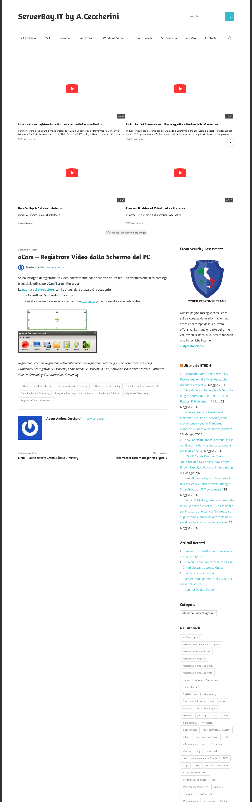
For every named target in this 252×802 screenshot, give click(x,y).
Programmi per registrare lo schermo (74, 354)
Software (169, 38)
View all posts (95, 379)
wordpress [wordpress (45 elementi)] (209, 761)
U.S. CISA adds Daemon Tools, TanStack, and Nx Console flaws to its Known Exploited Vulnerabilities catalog (206, 422)
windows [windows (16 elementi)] (218, 747)
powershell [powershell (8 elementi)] (211, 711)
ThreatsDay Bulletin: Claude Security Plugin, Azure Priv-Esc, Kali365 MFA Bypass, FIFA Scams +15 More (206, 356)
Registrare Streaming (136, 354)
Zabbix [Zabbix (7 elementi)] (223, 761)
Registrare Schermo (109, 354)
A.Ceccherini (28, 38)
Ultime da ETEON (197, 326)
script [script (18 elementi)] (185, 725)
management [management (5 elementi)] (190, 683)
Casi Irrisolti (86, 38)
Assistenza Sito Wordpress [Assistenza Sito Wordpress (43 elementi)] (196, 612)
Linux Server (144, 38)
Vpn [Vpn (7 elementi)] (214, 740)
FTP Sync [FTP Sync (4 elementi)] (187, 676)
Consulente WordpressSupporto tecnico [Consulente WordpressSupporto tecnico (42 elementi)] (203, 640)
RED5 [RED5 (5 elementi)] (225, 718)
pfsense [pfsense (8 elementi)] (187, 711)
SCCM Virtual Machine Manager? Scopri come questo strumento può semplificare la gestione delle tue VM (197, 168)
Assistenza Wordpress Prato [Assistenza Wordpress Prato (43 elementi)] (197, 633)
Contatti (210, 38)
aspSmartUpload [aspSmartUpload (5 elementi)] (191, 597)
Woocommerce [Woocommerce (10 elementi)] (190, 761)
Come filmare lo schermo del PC (142, 346)
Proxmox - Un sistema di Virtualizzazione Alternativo (48, 168)
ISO (47, 38)
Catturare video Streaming (106, 346)
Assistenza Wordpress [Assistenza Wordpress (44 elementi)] (194, 619)
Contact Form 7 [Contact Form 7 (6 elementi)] (191, 647)
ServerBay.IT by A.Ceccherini (68, 16)
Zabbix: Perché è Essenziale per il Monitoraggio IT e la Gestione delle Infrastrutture (125, 104)
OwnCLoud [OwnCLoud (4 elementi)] (217, 704)
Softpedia (88, 261)
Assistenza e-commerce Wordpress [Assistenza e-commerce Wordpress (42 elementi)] (201, 604)
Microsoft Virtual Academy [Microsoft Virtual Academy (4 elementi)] (216, 690)
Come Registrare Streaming (35, 354)
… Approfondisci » (192, 306)
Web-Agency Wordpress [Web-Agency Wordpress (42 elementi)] (195, 747)
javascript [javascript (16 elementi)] (202, 676)
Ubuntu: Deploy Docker (199, 550)
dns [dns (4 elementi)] (212, 662)
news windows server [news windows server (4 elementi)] (207, 697)
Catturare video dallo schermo (36, 346)
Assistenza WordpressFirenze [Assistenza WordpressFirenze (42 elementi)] (198, 626)
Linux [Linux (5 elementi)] (225, 676)
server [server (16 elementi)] (197, 725)
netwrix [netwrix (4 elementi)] (187, 697)
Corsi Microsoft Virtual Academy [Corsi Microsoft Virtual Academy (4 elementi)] (199, 654)
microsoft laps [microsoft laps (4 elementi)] (190, 690)
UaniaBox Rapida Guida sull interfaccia (184, 104)
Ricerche (64, 38)
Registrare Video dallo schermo (37, 361)
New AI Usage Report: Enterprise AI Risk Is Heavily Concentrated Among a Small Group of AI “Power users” (206, 444)
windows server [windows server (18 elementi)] (208, 754)
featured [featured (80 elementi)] (187, 669)
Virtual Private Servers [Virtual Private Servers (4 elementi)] (194, 740)
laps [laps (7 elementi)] (215, 676)
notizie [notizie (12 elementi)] (227, 697)
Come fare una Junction (199, 533)
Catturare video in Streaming (72, 346)
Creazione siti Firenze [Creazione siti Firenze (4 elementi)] (194, 662)
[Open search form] (229, 38)
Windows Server (115, 38)
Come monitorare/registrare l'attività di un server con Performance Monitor (54, 104)
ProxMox (190, 38)
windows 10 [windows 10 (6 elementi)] (189, 754)
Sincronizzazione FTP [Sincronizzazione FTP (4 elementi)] (217, 725)
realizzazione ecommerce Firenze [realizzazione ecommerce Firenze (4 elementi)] (200, 718)
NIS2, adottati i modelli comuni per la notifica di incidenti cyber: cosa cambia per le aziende (207, 406)
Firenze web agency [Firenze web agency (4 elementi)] (207, 669)
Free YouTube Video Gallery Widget (126, 193)
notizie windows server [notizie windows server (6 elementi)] (195, 704)
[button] (230, 122)
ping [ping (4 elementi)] (198, 711)
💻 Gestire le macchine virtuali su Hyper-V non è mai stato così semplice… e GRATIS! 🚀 (125, 168)
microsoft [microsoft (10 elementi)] (207, 683)
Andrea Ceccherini (52, 227)
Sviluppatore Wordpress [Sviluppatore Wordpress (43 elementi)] (195, 733)
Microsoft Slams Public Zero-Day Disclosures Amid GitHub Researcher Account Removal (204, 340)
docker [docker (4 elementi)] (222, 662)
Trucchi (34, 210)
